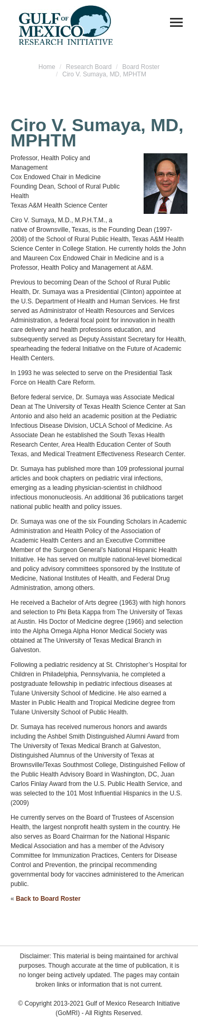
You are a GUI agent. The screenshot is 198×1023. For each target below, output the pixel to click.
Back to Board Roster (48, 898)
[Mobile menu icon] (176, 22)
